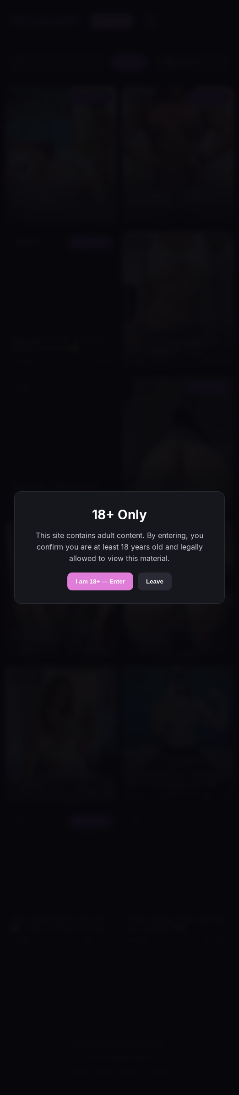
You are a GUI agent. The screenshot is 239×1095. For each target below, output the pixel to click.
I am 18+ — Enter (100, 581)
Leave (154, 581)
